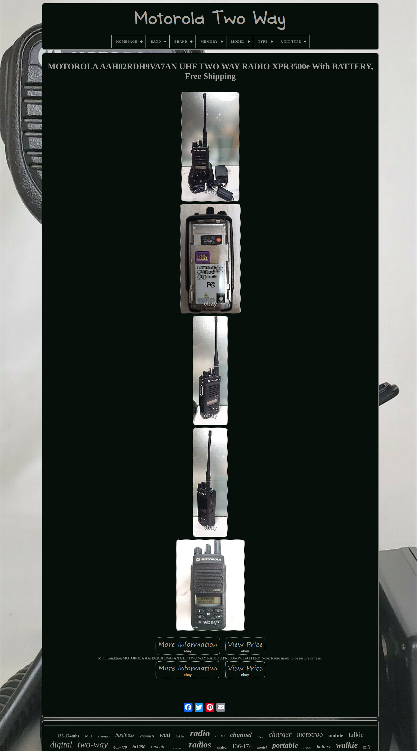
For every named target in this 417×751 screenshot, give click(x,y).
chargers (104, 736)
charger (279, 734)
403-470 (120, 747)
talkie (356, 734)
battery (324, 746)
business (124, 735)
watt (165, 734)
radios (200, 744)
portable (285, 745)
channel (241, 734)
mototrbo (310, 734)
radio (200, 733)
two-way (93, 744)
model (262, 747)
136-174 (242, 746)
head (307, 747)
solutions (178, 748)
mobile (335, 735)
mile (367, 747)
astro (220, 735)
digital (61, 744)
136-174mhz (68, 736)
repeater (159, 746)
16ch (260, 737)
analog (222, 747)
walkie (347, 744)
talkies (180, 736)
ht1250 (138, 746)
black (89, 736)
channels (147, 736)
